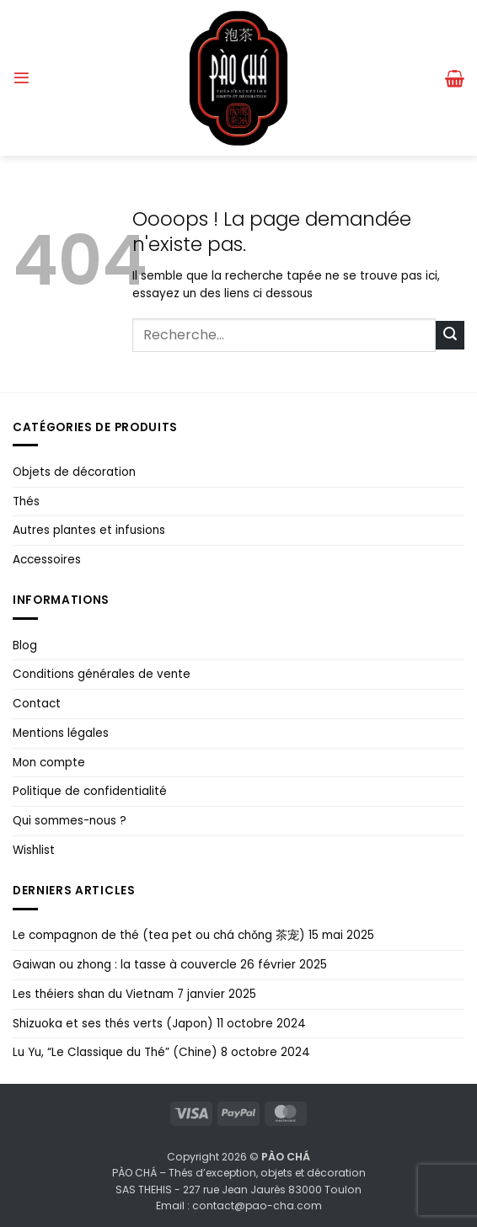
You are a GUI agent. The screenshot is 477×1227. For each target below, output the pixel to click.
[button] (21, 78)
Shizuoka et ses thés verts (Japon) (113, 1024)
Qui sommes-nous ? (69, 821)
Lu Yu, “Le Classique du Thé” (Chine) (115, 1052)
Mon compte (49, 763)
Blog (25, 646)
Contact (37, 704)
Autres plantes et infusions (89, 530)
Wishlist (34, 850)
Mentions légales (61, 733)
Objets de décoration (74, 472)
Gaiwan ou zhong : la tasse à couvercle (125, 965)
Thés (26, 501)
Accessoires (47, 560)
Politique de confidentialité (90, 791)
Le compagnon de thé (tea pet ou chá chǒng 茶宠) (159, 935)
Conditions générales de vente (101, 674)
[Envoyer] (450, 335)
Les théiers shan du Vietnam (93, 994)
